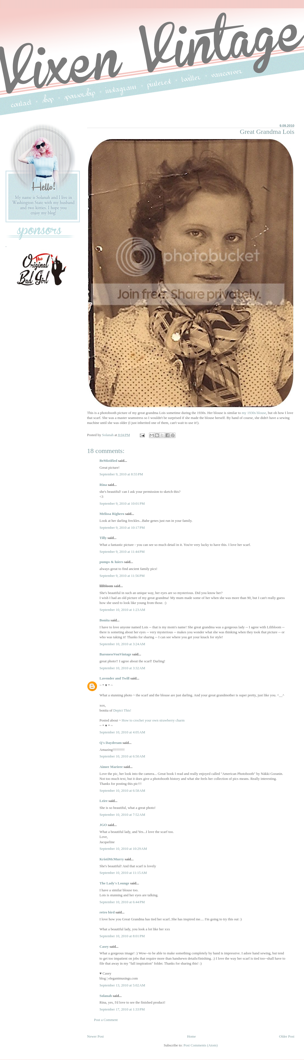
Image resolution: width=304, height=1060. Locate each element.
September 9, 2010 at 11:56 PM (122, 576)
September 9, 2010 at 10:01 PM (122, 503)
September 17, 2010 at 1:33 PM (122, 1009)
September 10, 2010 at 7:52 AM (122, 814)
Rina (103, 485)
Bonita (104, 620)
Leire (103, 801)
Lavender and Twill (114, 678)
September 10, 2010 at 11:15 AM (123, 873)
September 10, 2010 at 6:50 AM (122, 756)
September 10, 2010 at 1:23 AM (122, 610)
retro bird (107, 912)
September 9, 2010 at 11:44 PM (122, 551)
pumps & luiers (111, 562)
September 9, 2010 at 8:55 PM (121, 474)
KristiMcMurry (111, 859)
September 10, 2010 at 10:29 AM (123, 849)
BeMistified (108, 461)
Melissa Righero (111, 514)
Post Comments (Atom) (201, 1045)
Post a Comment (106, 1020)
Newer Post (95, 1036)
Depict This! (122, 710)
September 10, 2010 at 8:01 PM (122, 936)
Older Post (286, 1036)
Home (191, 1036)
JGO (103, 825)
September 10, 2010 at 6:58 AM (122, 790)
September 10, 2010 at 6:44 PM (122, 902)
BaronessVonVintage (115, 654)
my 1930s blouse (254, 413)
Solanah (105, 996)
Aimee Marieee (111, 767)
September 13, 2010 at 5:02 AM (122, 985)
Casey (104, 946)
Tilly (103, 538)
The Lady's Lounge (114, 883)
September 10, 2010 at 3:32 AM (122, 668)
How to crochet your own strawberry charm (153, 720)
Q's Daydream (110, 743)
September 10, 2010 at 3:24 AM (122, 644)
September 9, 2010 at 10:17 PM (122, 527)
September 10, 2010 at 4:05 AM (122, 732)
